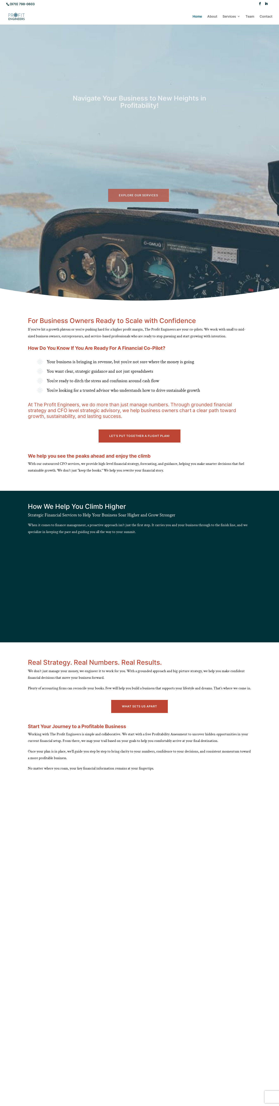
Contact (266, 16)
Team (250, 16)
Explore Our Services (138, 234)
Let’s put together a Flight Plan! (139, 436)
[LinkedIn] (266, 5)
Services (229, 16)
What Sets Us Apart (139, 706)
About (212, 16)
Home (197, 16)
